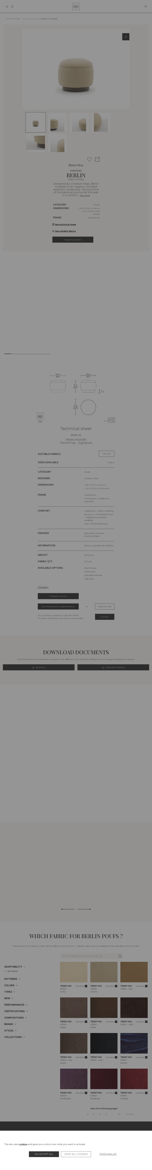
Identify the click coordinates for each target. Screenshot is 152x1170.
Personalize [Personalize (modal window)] (108, 1154)
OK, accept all (43, 1154)
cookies (23, 1144)
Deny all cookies (76, 1154)
